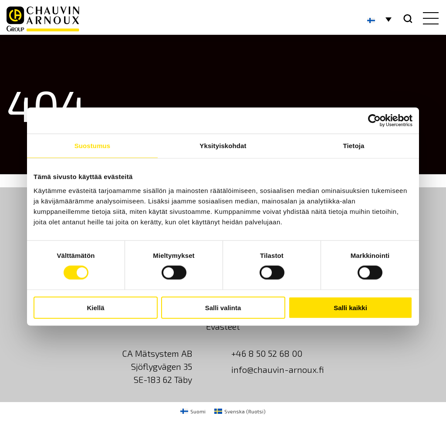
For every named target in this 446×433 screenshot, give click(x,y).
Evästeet (223, 326)
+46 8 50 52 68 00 (266, 353)
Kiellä (95, 307)
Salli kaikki (350, 307)
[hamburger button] (428, 19)
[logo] (43, 19)
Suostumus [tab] (92, 145)
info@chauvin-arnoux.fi (277, 369)
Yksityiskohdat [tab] (222, 145)
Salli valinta (223, 307)
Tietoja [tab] (354, 145)
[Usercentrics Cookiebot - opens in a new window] (374, 120)
